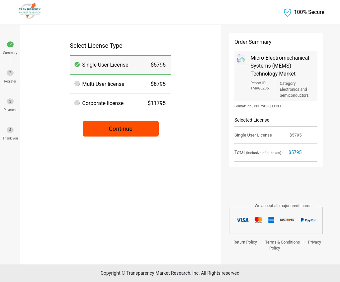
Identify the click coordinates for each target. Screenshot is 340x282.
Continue (120, 128)
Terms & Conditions (282, 242)
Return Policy (245, 242)
